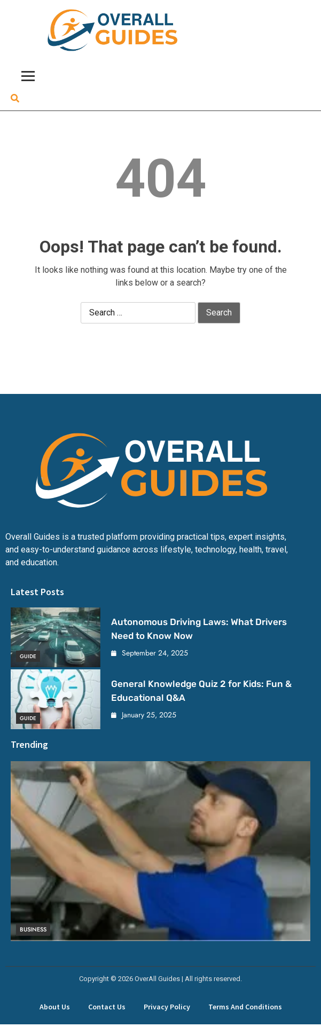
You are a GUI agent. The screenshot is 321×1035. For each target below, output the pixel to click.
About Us (55, 1007)
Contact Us (107, 1007)
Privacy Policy (167, 1007)
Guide (28, 656)
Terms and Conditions (245, 1007)
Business (33, 929)
